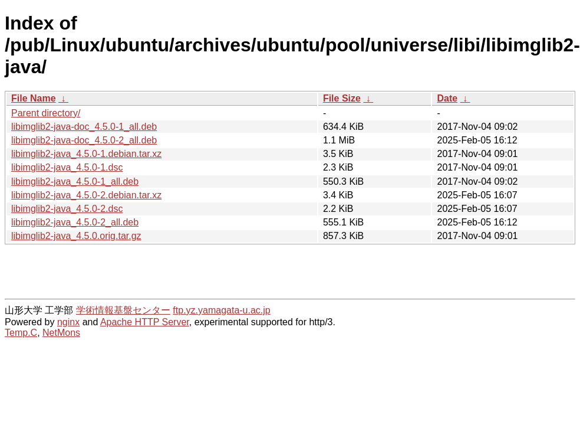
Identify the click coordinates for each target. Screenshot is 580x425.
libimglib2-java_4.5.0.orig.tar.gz (76, 236)
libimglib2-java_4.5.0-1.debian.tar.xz (86, 154)
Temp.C (21, 333)
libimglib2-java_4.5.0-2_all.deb (75, 222)
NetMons (61, 333)
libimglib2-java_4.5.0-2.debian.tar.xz (86, 195)
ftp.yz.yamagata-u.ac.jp (221, 310)
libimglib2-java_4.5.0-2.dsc (67, 209)
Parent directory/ (45, 113)
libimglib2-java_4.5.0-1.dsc (67, 167)
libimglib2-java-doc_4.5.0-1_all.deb (84, 127)
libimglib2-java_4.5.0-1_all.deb (75, 181)
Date (447, 98)
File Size (342, 98)
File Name (33, 98)
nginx (68, 322)
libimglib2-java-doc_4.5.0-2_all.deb (84, 140)
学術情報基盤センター (123, 310)
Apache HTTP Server (144, 322)
